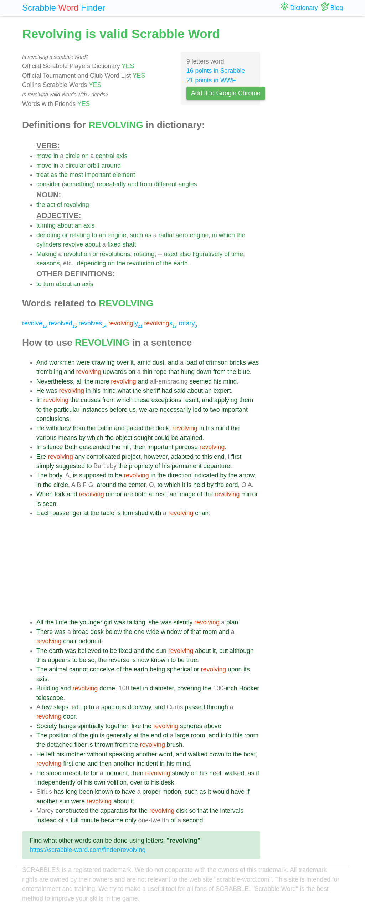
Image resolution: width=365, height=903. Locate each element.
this (207, 456)
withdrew (58, 428)
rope (160, 371)
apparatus (114, 810)
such (136, 235)
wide (152, 631)
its (246, 669)
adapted (182, 456)
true (191, 660)
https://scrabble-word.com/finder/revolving (88, 849)
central (105, 155)
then (105, 763)
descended (94, 447)
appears (59, 660)
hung (188, 371)
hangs (67, 726)
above (212, 726)
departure (217, 466)
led (197, 409)
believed (89, 650)
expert (222, 390)
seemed (200, 381)
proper (151, 791)
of (59, 204)
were (83, 362)
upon (235, 669)
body (55, 475)
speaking (121, 754)
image (186, 494)
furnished (135, 513)
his (218, 381)
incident (147, 763)
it (132, 362)
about (65, 225)
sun (161, 650)
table (107, 513)
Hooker (249, 688)
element (124, 174)
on (85, 155)
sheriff (151, 390)
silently (182, 622)
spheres (191, 726)
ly (125, 323)
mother (76, 754)
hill (126, 447)
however (156, 456)
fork (60, 494)
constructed (72, 810)
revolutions (115, 254)
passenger (67, 513)
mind (230, 381)
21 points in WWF (211, 80)
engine (117, 235)
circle (72, 155)
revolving (76, 204)
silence (53, 447)
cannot (78, 669)
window (171, 631)
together (117, 726)
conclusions (52, 418)
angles (188, 184)
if (257, 773)
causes (91, 400)
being (157, 669)
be (175, 437)
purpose (186, 447)
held (199, 484)
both (141, 494)
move (44, 155)
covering (189, 688)
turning (46, 225)
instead (46, 820)
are (153, 409)
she (154, 622)
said (179, 390)
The (41, 475)
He (40, 390)
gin (94, 735)
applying (226, 400)
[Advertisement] (148, 568)
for (94, 773)
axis (121, 155)
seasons (48, 263)
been (86, 791)
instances (94, 409)
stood (53, 773)
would (221, 791)
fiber (80, 744)
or (65, 235)
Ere (41, 456)
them (246, 400)
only (130, 820)
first (236, 456)
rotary (188, 323)
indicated (205, 475)
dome (107, 688)
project (131, 456)
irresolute (76, 773)
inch (231, 688)
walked (198, 754)
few (47, 707)
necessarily (175, 409)
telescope (49, 697)
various (46, 437)
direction (180, 475)
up (83, 707)
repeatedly (111, 184)
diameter (162, 688)
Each (43, 513)
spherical (179, 669)
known (160, 660)
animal (58, 669)
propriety (141, 466)
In (39, 400)
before (118, 409)
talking (136, 622)
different (165, 184)
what (124, 390)
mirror (114, 494)
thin (147, 371)
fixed (114, 244)
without (97, 754)
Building (47, 688)
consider (48, 184)
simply (45, 466)
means (67, 437)
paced (134, 428)
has (59, 791)
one (139, 631)
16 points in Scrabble (215, 70)
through (217, 707)
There (44, 631)
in (55, 155)
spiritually (90, 726)
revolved (62, 323)
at (151, 494)
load (191, 362)
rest (161, 494)
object (123, 437)
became (112, 820)
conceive (102, 669)
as (54, 174)
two (215, 409)
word (165, 754)
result (191, 400)
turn (48, 284)
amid (144, 362)
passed (195, 707)
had (167, 390)
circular (75, 165)
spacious (113, 707)
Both (71, 447)
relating (80, 235)
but (223, 650)
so (91, 660)
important (98, 174)
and (133, 184)
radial (166, 235)
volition (117, 782)
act (51, 204)
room (210, 631)
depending (91, 263)
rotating (144, 254)
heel (215, 773)
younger (90, 622)
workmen (61, 362)
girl (108, 622)
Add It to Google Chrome (226, 93)
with (155, 513)
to (94, 235)
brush (174, 744)
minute (89, 820)
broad (81, 631)
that (174, 371)
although (242, 650)
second (193, 820)
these (142, 400)
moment (116, 773)
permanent (187, 466)
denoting (48, 235)
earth (180, 263)
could (162, 437)
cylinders (48, 244)
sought (143, 437)
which (227, 235)
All (39, 622)
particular (66, 409)
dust (158, 362)
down (203, 371)
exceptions (166, 400)
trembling (49, 371)
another (146, 754)
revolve (73, 244)
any (80, 456)
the (63, 174)
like (136, 726)
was (253, 362)
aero (181, 235)
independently (56, 782)
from (146, 184)
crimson (217, 362)
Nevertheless (54, 381)
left (50, 754)
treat (42, 174)
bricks (238, 362)
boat (249, 754)
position (60, 735)
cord (232, 484)
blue (244, 371)
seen (49, 503)
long (71, 791)
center (136, 484)
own (99, 782)
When (44, 494)
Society (46, 726)
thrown (103, 744)
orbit (93, 165)
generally (119, 735)
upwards (115, 371)
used (171, 254)
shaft (129, 244)
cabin (104, 428)
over (123, 362)
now (143, 660)
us (132, 409)
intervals (232, 810)
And (41, 362)
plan (232, 622)
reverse (119, 660)
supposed (92, 475)
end (219, 456)
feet (136, 688)
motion (171, 791)
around (111, 165)
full (75, 820)
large (182, 735)
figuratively (207, 254)
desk (97, 631)
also (185, 254)
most (76, 174)
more (102, 381)
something (78, 184)
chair (201, 513)
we (143, 409)
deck (162, 428)
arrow (246, 475)
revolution (77, 254)
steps (60, 707)
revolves (92, 323)
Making (46, 254)
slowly (180, 773)
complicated (103, 456)
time (237, 254)
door (69, 716)
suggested (70, 466)
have (128, 791)
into (226, 735)
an (78, 225)
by (82, 437)
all (79, 381)
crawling (103, 362)
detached (59, 744)
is (75, 475)
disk (181, 810)
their (139, 447)
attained (191, 437)
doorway (139, 707)
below (114, 631)
